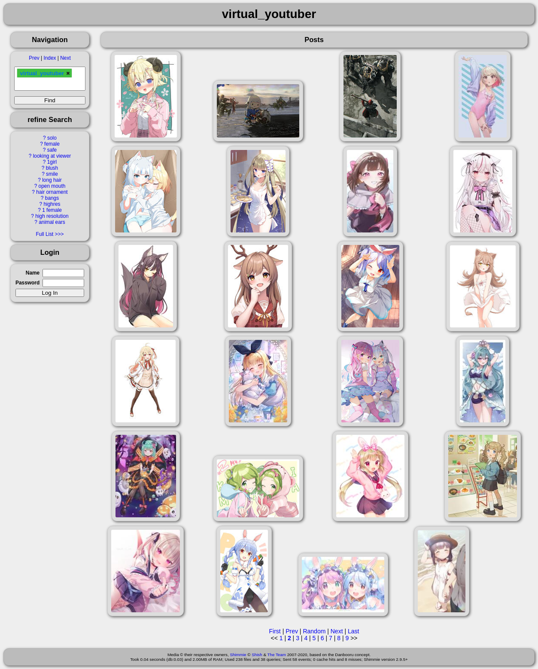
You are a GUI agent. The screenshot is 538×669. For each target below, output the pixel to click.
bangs (52, 198)
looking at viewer (52, 156)
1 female (52, 210)
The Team (276, 654)
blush (52, 168)
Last (353, 631)
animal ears (52, 222)
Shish (257, 654)
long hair (52, 180)
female (52, 144)
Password (27, 283)
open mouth (52, 186)
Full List (44, 234)
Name (33, 273)
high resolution (51, 216)
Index (49, 58)
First (275, 631)
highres (51, 204)
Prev (34, 58)
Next (65, 58)
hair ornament (51, 192)
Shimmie (238, 654)
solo (52, 138)
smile (52, 174)
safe (52, 150)
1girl (52, 162)
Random (314, 631)
